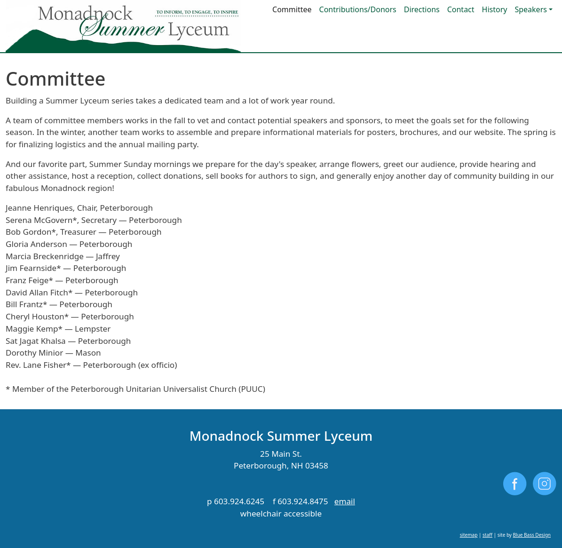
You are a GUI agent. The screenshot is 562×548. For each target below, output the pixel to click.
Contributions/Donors (357, 9)
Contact (461, 9)
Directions (422, 9)
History (494, 9)
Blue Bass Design (532, 535)
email (344, 501)
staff (487, 535)
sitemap (469, 535)
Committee (291, 9)
